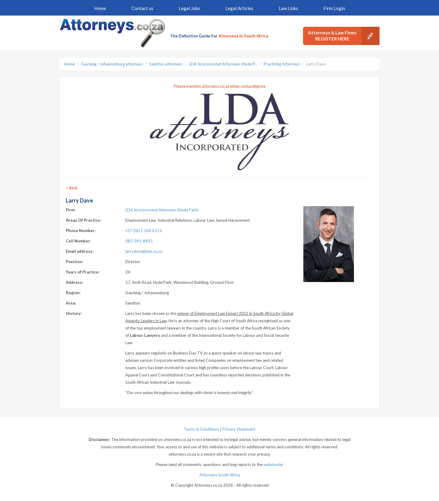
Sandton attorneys (166, 64)
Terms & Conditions (201, 429)
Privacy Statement (239, 429)
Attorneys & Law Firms (344, 36)
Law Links (288, 8)
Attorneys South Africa (219, 474)
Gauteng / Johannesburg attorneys (112, 64)
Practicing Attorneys (282, 64)
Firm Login (334, 8)
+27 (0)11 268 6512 (143, 230)
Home (100, 8)
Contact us (142, 8)
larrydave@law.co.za (143, 251)
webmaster (273, 464)
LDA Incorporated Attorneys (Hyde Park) (161, 209)
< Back (72, 187)
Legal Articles (239, 8)
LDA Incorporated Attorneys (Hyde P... (223, 64)
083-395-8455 (139, 240)
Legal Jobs (189, 8)
